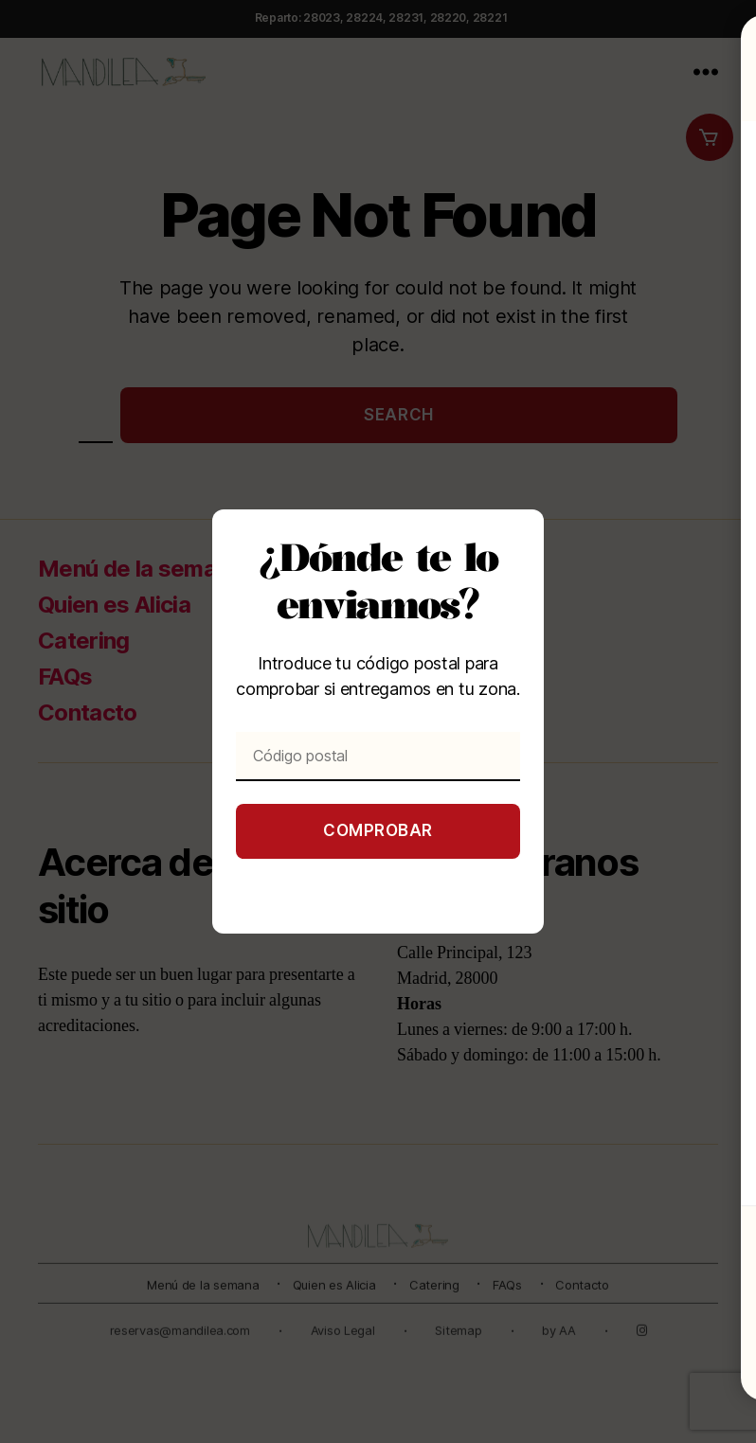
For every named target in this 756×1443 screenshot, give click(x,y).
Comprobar (378, 830)
